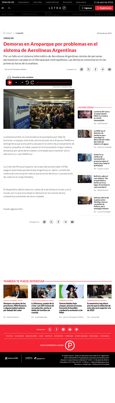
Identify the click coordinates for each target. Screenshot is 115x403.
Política (9, 337)
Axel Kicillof (67, 2)
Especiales (30, 14)
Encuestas (80, 14)
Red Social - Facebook (57, 330)
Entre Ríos (58, 337)
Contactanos (40, 330)
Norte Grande (81, 337)
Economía (19, 337)
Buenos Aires (31, 337)
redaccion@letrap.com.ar (100, 362)
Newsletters (104, 14)
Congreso (104, 337)
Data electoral (52, 14)
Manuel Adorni (23, 2)
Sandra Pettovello (52, 2)
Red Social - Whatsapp (76, 330)
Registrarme (105, 8)
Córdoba (69, 337)
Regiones (8, 14)
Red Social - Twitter (50, 330)
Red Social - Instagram (63, 330)
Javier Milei (37, 2)
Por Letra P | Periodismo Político (15, 69)
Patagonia (93, 337)
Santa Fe (48, 337)
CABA (41, 337)
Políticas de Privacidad (100, 365)
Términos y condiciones (83, 365)
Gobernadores (81, 2)
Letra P (9, 33)
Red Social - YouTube (70, 330)
